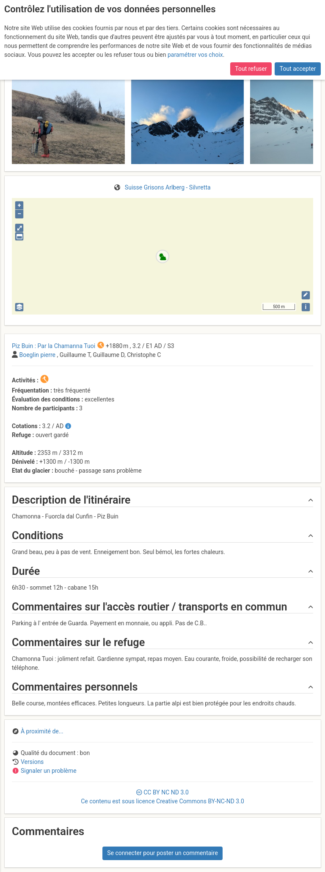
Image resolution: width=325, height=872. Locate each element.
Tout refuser (251, 68)
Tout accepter (298, 68)
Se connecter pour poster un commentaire (162, 853)
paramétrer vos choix (195, 54)
